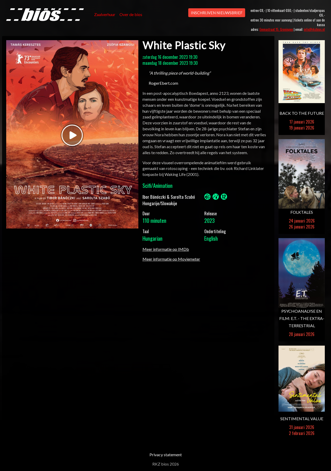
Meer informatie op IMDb (165, 249)
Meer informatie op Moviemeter (171, 258)
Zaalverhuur (104, 14)
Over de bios (130, 14)
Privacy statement (165, 454)
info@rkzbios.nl (314, 29)
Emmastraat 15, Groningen (276, 29)
